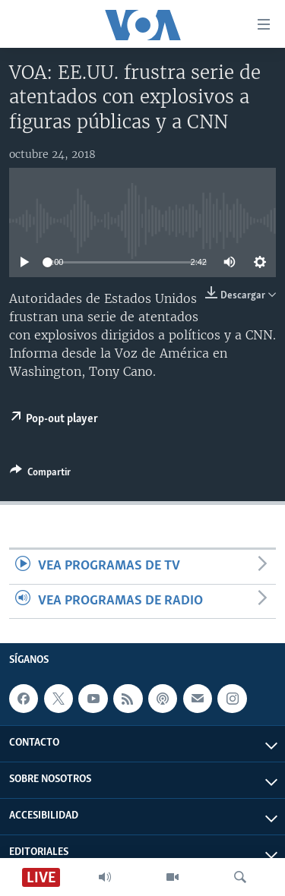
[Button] (40, 474)
